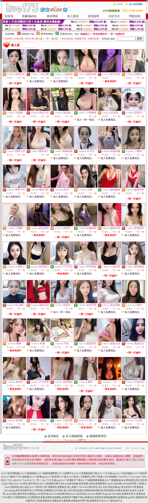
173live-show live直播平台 (74, 440)
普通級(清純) (66, 34)
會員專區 (52, 16)
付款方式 (114, 16)
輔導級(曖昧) (47, 34)
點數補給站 (29, 16)
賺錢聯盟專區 (98, 436)
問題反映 (134, 16)
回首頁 (9, 16)
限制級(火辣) (28, 34)
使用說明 (93, 16)
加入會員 (73, 16)
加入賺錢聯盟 (74, 436)
